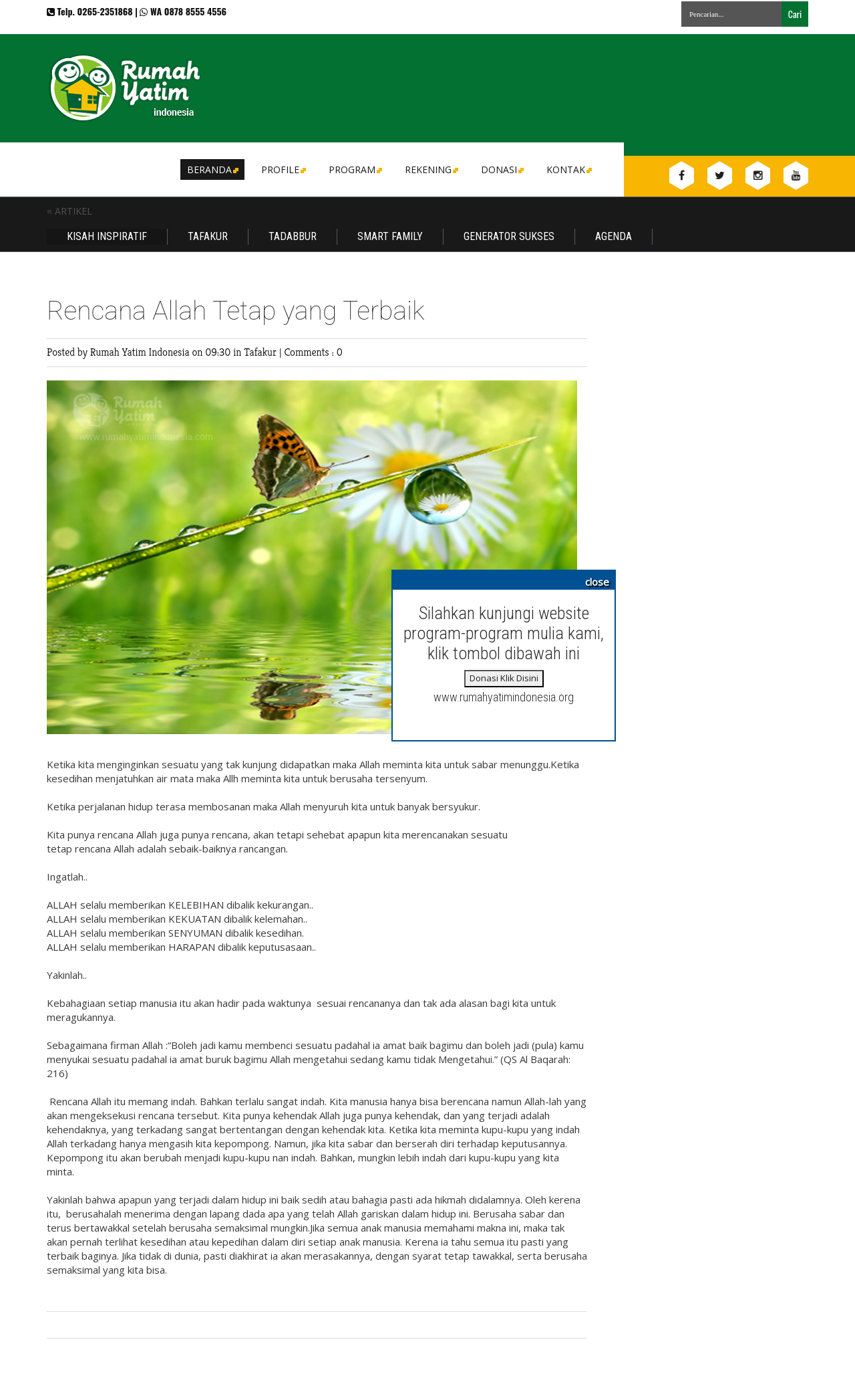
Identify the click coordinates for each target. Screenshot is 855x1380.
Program (354, 169)
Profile (282, 169)
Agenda (613, 236)
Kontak (568, 169)
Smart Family (390, 236)
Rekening (430, 169)
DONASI (501, 169)
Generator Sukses (509, 236)
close (597, 581)
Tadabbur (293, 236)
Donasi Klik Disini (504, 678)
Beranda (211, 169)
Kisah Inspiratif (107, 236)
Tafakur (208, 236)
